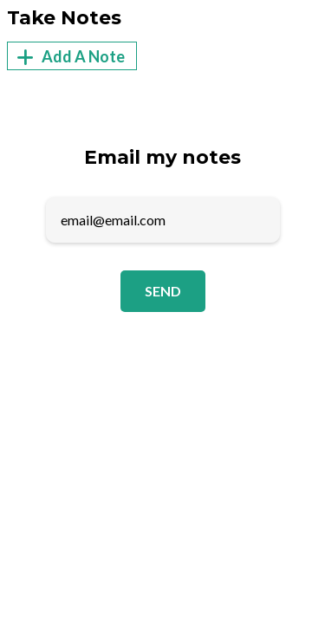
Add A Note (68, 56)
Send (163, 291)
